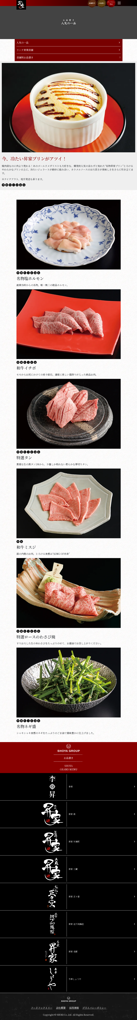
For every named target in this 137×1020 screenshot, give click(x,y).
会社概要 (61, 1007)
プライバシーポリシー (94, 1007)
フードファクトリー (41, 1007)
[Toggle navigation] (119, 3)
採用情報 (74, 1007)
